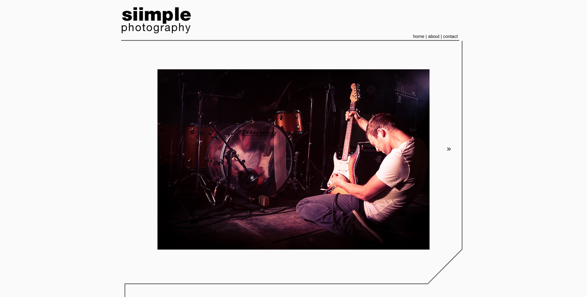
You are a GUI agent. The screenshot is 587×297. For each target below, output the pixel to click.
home (419, 36)
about (434, 36)
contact (450, 36)
